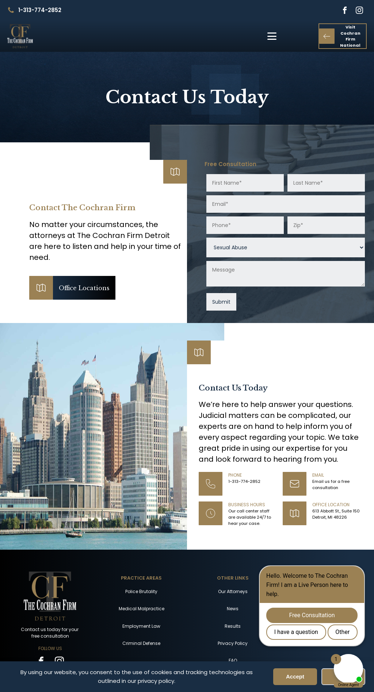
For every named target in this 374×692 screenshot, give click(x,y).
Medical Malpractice (141, 609)
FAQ (233, 660)
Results (233, 626)
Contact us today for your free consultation (50, 632)
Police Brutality (141, 591)
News (232, 609)
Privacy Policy (233, 643)
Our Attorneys (233, 591)
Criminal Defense (141, 643)
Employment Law (141, 626)
